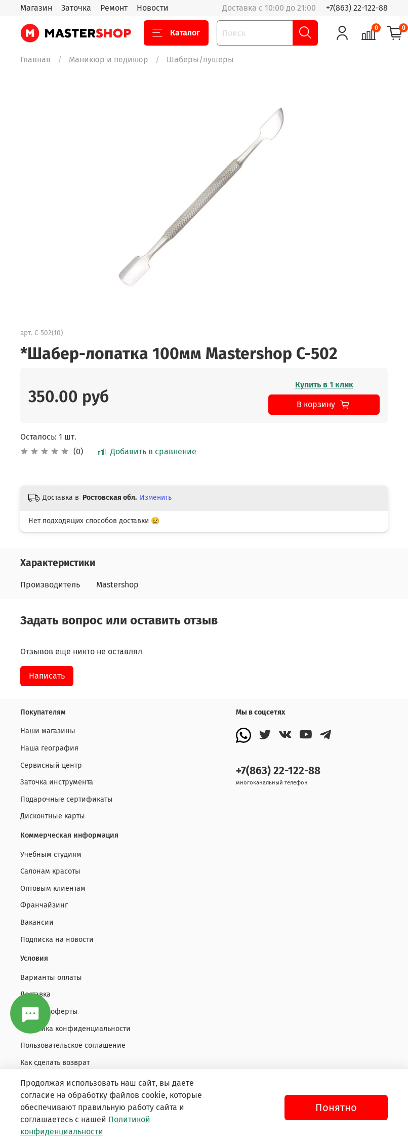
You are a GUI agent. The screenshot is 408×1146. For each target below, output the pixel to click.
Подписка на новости (57, 939)
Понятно (336, 1107)
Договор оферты (49, 1011)
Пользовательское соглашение (73, 1045)
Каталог (176, 33)
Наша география (49, 748)
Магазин (36, 8)
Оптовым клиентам (53, 888)
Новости (153, 8)
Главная (35, 59)
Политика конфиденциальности (75, 1028)
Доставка (35, 994)
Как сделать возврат (55, 1062)
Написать (47, 676)
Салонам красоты (50, 871)
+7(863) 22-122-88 (357, 8)
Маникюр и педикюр (108, 59)
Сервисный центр (51, 765)
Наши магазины (47, 731)
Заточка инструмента (56, 782)
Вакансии (37, 922)
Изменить (156, 497)
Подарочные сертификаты (66, 799)
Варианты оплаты (51, 977)
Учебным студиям (50, 854)
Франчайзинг (44, 905)
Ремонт (114, 8)
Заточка (76, 8)
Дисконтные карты (52, 816)
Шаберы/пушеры (200, 59)
